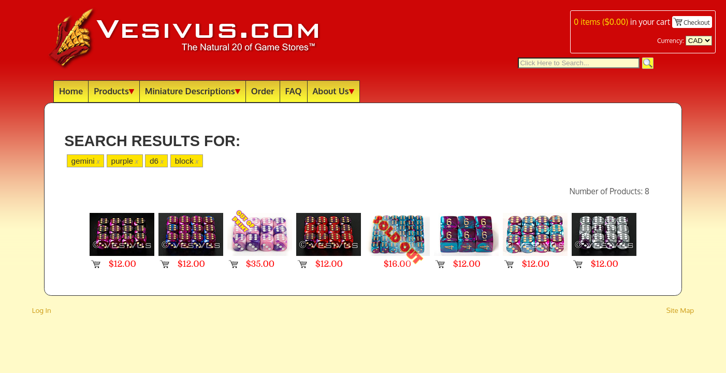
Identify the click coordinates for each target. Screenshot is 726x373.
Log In (41, 310)
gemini (85, 160)
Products (114, 90)
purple (124, 160)
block (187, 160)
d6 (157, 160)
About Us (333, 90)
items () (601, 22)
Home (71, 90)
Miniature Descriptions (192, 90)
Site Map (680, 310)
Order (262, 90)
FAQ (293, 90)
